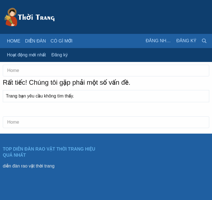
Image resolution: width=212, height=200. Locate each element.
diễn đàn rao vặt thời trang (29, 166)
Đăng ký (60, 54)
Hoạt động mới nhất (26, 54)
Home (13, 41)
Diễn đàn (35, 41)
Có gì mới (62, 41)
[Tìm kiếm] (204, 41)
